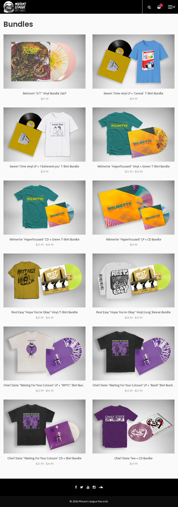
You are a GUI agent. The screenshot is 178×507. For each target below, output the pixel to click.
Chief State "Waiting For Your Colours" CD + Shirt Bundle (44, 458)
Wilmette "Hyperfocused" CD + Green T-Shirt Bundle (44, 239)
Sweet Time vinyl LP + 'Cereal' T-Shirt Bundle (133, 93)
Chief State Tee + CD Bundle (133, 458)
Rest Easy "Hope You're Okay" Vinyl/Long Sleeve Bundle (133, 312)
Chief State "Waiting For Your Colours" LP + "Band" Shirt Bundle (133, 385)
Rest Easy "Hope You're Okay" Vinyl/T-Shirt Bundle (44, 312)
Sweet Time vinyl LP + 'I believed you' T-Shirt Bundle (44, 166)
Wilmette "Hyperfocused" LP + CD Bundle (133, 239)
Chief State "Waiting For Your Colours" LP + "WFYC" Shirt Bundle (45, 385)
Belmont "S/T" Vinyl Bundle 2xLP (44, 93)
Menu (171, 7)
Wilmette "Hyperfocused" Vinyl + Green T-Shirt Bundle (133, 166)
